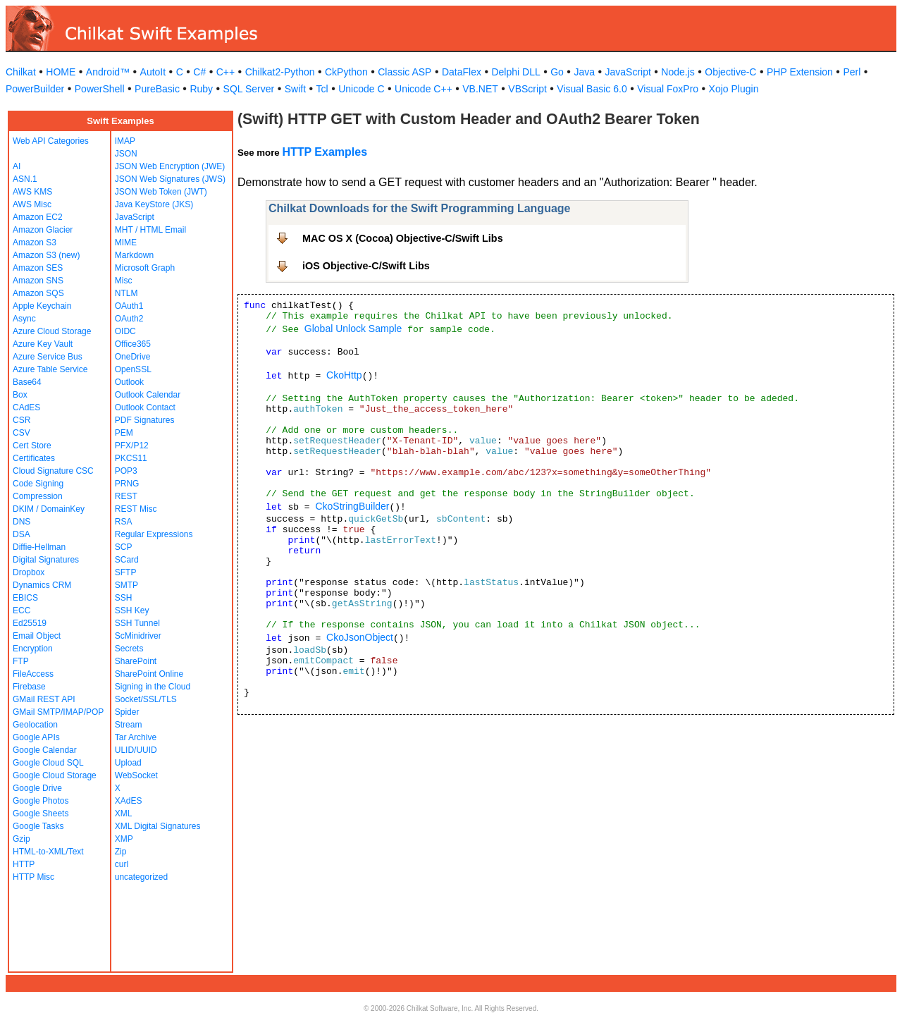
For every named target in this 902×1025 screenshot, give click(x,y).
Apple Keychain (42, 306)
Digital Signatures (46, 560)
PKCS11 (131, 458)
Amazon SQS (38, 293)
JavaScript (628, 72)
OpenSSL (133, 369)
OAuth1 (129, 306)
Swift (295, 88)
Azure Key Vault (43, 344)
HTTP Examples (324, 152)
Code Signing (38, 484)
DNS (21, 522)
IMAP (125, 141)
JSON (126, 154)
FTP (21, 661)
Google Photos (40, 801)
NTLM (126, 293)
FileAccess (33, 674)
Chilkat (21, 72)
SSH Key (132, 610)
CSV (21, 433)
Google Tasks (38, 826)
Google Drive (37, 788)
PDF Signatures (145, 420)
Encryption (33, 648)
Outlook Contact (145, 407)
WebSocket (136, 775)
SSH (123, 598)
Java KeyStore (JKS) (154, 204)
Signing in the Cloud (152, 687)
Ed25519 (30, 623)
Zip (121, 852)
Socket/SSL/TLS (146, 699)
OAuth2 (129, 319)
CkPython (346, 72)
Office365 (133, 344)
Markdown (134, 255)
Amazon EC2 (38, 217)
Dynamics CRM (42, 585)
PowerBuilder (35, 88)
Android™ (108, 72)
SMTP (126, 585)
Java (584, 72)
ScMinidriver (138, 636)
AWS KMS (32, 192)
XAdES (128, 801)
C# (199, 72)
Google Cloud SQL (48, 763)
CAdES (26, 407)
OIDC (125, 331)
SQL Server (249, 88)
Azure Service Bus (47, 357)
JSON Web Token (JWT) (161, 192)
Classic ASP (404, 72)
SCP (123, 547)
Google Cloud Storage (55, 775)
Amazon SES (38, 268)
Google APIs (36, 737)
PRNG (127, 484)
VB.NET (480, 88)
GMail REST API (44, 699)
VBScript (527, 88)
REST (126, 496)
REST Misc (136, 509)
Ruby (201, 88)
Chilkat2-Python (280, 72)
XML (123, 813)
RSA (123, 522)
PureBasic (157, 88)
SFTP (126, 572)
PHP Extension (800, 72)
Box (20, 395)
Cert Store (32, 445)
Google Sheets (40, 813)
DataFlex (461, 72)
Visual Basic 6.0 (591, 88)
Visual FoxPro (667, 88)
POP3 (126, 471)
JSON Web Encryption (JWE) (170, 166)
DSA (21, 534)
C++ (225, 72)
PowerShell (100, 88)
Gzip (21, 839)
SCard (127, 560)
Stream (128, 725)
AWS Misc (32, 204)
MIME (126, 242)
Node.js (677, 72)
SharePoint (135, 661)
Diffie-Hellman (39, 547)
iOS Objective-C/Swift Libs (366, 265)
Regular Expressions (154, 534)
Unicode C (361, 88)
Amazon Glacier (43, 230)
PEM (124, 433)
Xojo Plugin (734, 88)
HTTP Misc (33, 877)
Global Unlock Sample (353, 328)
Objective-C (730, 72)
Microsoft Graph (145, 268)
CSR (21, 420)
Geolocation (35, 725)
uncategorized (141, 877)
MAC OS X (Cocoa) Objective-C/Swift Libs (402, 238)
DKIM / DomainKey (49, 509)
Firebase (29, 687)
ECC (21, 610)
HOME (60, 72)
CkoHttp (344, 375)
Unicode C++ (423, 88)
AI (16, 166)
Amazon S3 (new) (46, 255)
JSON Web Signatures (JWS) (170, 179)
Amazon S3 (34, 242)
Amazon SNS (38, 281)
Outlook (129, 382)
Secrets (129, 648)
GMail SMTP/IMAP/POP (58, 712)
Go (557, 72)
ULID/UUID (136, 750)
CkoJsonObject (359, 637)
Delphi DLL (515, 72)
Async (24, 319)
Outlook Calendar (147, 395)
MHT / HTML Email (150, 230)
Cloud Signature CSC (53, 471)
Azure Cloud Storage (52, 331)
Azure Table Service (50, 369)
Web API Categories (51, 141)
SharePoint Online (149, 674)
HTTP (24, 864)
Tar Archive (135, 737)
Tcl (322, 88)
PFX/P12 (132, 445)
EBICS (25, 598)
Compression (38, 496)
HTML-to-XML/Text (48, 852)
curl (121, 864)
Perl (851, 72)
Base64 (27, 382)
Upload (128, 763)
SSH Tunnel (137, 623)
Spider (127, 712)
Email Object (37, 636)
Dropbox (28, 572)
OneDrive (133, 357)
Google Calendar (45, 750)
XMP (124, 839)
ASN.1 (25, 179)
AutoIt (153, 72)
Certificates (34, 458)
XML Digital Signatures (158, 826)
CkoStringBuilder (352, 506)
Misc (123, 281)
